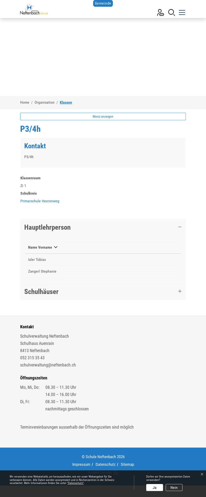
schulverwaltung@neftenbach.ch (48, 376)
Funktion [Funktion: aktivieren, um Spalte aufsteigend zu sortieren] (66, 253)
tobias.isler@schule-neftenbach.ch (146, 265)
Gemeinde (103, 3)
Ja (155, 487)
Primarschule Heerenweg (39, 201)
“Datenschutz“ (75, 483)
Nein (174, 487)
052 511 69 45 (103, 277)
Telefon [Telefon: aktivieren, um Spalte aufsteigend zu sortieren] (98, 253)
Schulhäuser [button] (41, 303)
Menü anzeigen (103, 116)
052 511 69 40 (103, 265)
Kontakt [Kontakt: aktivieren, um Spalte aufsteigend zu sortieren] (126, 253)
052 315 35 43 (32, 369)
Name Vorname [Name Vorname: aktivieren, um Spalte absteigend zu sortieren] (35, 250)
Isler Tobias (37, 265)
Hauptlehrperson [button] (47, 227)
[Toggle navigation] (181, 10)
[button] (171, 12)
